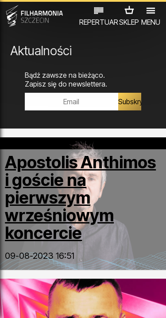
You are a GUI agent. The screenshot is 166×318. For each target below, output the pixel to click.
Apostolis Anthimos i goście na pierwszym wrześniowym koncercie (80, 197)
